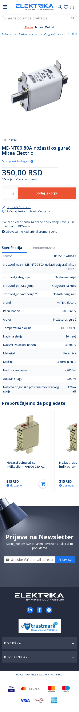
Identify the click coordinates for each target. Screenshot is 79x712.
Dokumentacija (43, 248)
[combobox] (39, 18)
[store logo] (35, 7)
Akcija (28, 27)
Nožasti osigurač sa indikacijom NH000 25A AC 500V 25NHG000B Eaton (26, 467)
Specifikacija (12, 247)
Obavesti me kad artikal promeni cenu (29, 232)
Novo (39, 27)
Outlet (50, 27)
